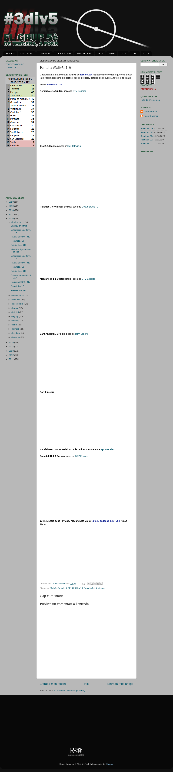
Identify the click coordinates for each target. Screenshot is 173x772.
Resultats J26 (146, 128)
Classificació (26, 53)
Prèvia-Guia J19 (18, 245)
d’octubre (16, 299)
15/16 (100, 53)
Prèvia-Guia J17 (18, 290)
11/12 (146, 53)
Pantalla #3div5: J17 (20, 282)
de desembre (18, 222)
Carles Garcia (58, 583)
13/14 (123, 53)
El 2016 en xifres (19, 226)
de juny (15, 316)
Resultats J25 (146, 132)
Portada (10, 53)
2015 (11, 342)
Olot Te (74, 146)
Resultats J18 (17, 267)
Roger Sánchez (151, 116)
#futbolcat (62, 588)
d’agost (15, 308)
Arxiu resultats (84, 53)
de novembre (18, 295)
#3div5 (53, 588)
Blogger (109, 764)
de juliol (15, 312)
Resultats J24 (146, 136)
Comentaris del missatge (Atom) (69, 690)
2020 (11, 202)
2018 (11, 210)
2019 (11, 206)
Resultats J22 (146, 143)
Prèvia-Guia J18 (18, 271)
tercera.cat (86, 74)
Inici (86, 683)
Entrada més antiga (120, 683)
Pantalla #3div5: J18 (20, 263)
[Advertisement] (15, 172)
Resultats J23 (146, 140)
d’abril (14, 325)
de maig (15, 320)
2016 (11, 218)
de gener (15, 337)
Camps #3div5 (63, 53)
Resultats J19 (17, 241)
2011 (11, 359)
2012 (11, 355)
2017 (11, 214)
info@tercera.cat (148, 89)
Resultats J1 (54, 84)
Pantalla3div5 (90, 588)
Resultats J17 (17, 286)
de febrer (16, 333)
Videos (101, 588)
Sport (107, 449)
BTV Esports (79, 91)
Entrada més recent (53, 683)
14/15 (112, 53)
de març (15, 329)
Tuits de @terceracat (150, 100)
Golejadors (44, 53)
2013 (11, 351)
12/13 (135, 53)
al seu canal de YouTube (106, 521)
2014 (11, 346)
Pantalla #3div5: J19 (20, 237)
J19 (81, 588)
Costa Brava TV (90, 206)
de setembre (17, 304)
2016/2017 (73, 588)
